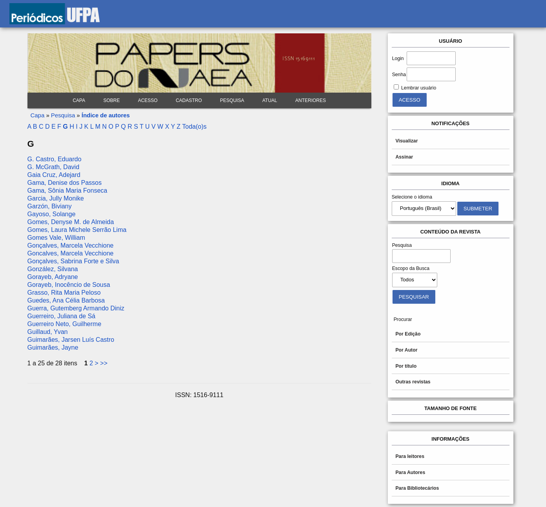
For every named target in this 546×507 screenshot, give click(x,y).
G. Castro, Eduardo (54, 159)
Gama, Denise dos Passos (64, 182)
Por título (405, 366)
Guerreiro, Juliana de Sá (61, 316)
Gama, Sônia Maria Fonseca (67, 190)
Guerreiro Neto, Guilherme (64, 324)
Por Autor (406, 350)
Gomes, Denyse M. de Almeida (70, 222)
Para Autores (410, 472)
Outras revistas (412, 382)
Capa (79, 100)
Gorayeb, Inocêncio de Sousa (68, 284)
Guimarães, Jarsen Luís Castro (70, 339)
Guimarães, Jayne (53, 347)
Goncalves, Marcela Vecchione (70, 253)
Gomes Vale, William (56, 237)
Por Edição (407, 334)
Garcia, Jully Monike (55, 198)
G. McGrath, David (53, 167)
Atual (269, 100)
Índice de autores (106, 115)
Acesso (147, 100)
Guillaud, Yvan (47, 331)
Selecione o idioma (412, 197)
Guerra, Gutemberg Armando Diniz (75, 308)
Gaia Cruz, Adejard (53, 174)
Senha (399, 74)
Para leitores (409, 456)
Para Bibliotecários (417, 488)
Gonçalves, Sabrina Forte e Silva (73, 261)
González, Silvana (52, 269)
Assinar (404, 157)
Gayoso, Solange (51, 214)
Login (398, 58)
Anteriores (310, 100)
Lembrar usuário (418, 88)
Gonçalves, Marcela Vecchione (70, 245)
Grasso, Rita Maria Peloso (64, 292)
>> (104, 363)
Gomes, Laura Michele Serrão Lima (77, 229)
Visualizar (406, 141)
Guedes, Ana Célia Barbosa (66, 300)
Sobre (111, 100)
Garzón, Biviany (49, 206)
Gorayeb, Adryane (52, 277)
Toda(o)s (194, 126)
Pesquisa (232, 100)
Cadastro (189, 100)
